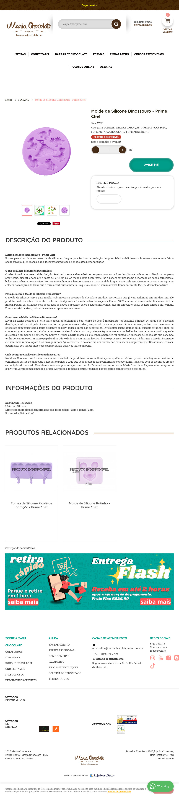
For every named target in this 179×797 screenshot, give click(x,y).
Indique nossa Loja (18, 663)
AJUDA (53, 638)
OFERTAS (106, 67)
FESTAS (20, 54)
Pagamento (56, 661)
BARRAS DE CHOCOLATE (71, 54)
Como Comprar (59, 656)
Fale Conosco (14, 674)
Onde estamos (15, 668)
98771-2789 (109, 654)
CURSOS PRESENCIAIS (149, 54)
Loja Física (13, 657)
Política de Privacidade (65, 673)
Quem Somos (14, 651)
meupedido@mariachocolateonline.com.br (117, 648)
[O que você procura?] (116, 24)
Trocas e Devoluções (63, 667)
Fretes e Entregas (61, 650)
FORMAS (98, 54)
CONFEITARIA (40, 54)
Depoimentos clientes (21, 680)
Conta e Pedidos (140, 25)
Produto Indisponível (31, 471)
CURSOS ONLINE (83, 67)
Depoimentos (89, 5)
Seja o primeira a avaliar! (106, 141)
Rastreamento (59, 644)
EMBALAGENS (119, 54)
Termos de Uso (59, 678)
